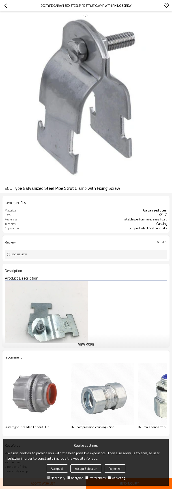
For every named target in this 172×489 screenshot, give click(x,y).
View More (86, 344)
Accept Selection (86, 468)
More (161, 242)
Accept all (57, 468)
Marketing (116, 477)
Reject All (115, 468)
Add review (19, 254)
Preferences (95, 477)
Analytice (75, 477)
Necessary (56, 477)
